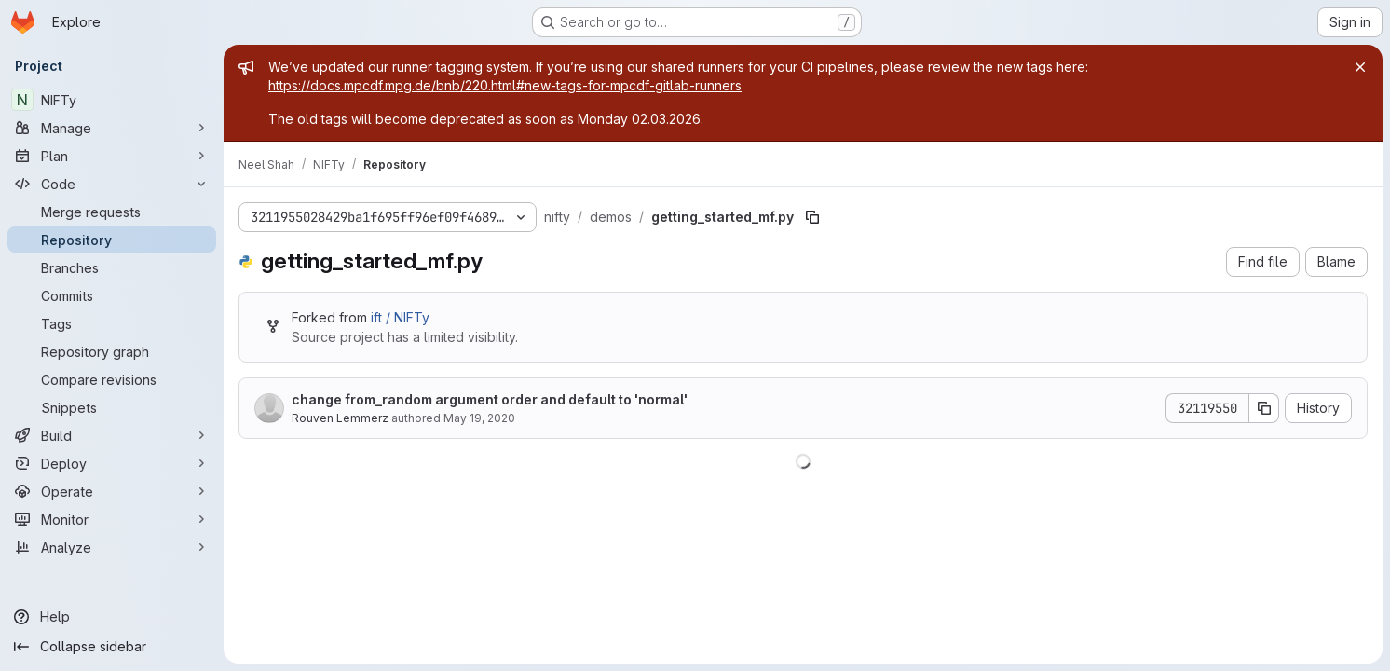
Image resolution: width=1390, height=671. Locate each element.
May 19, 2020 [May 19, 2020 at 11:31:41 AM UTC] (479, 418)
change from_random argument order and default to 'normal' (490, 399)
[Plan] (111, 156)
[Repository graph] (111, 351)
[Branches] (111, 267)
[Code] (111, 184)
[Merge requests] (111, 212)
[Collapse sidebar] (111, 647)
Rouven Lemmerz (340, 418)
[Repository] (111, 239)
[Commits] (111, 295)
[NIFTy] (111, 100)
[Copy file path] (812, 217)
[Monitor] (111, 519)
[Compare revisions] (111, 379)
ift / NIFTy (400, 317)
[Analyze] (111, 547)
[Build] (111, 435)
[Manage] (111, 128)
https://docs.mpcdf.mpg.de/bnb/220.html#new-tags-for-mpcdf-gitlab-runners (505, 85)
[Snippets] (111, 407)
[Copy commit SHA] (1264, 408)
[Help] (111, 617)
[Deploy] (111, 463)
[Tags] (111, 323)
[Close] (1360, 67)
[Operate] (111, 491)
